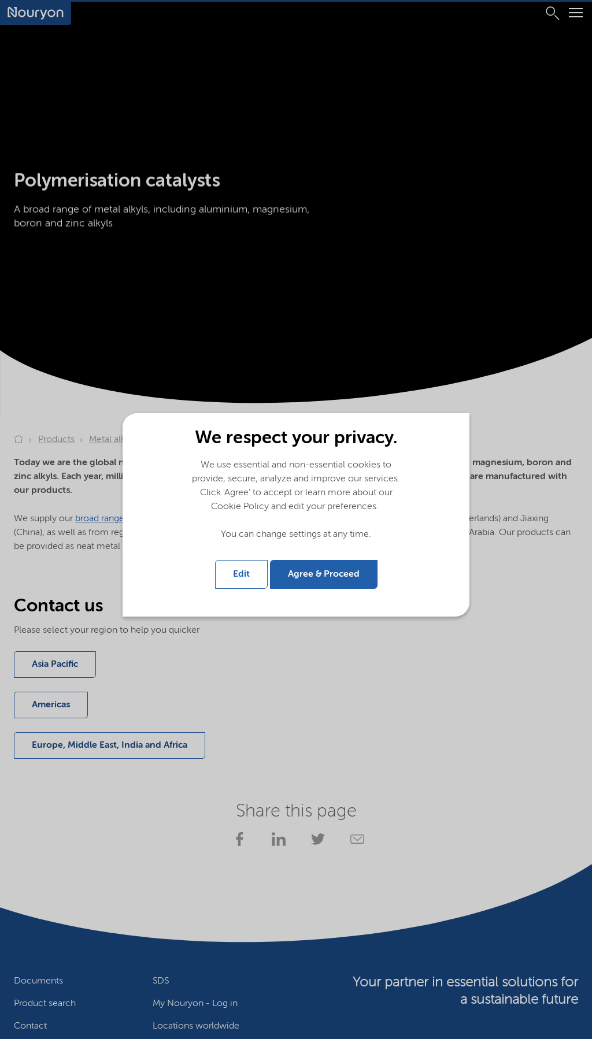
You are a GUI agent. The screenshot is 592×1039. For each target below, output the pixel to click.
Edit (241, 574)
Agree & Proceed (324, 574)
